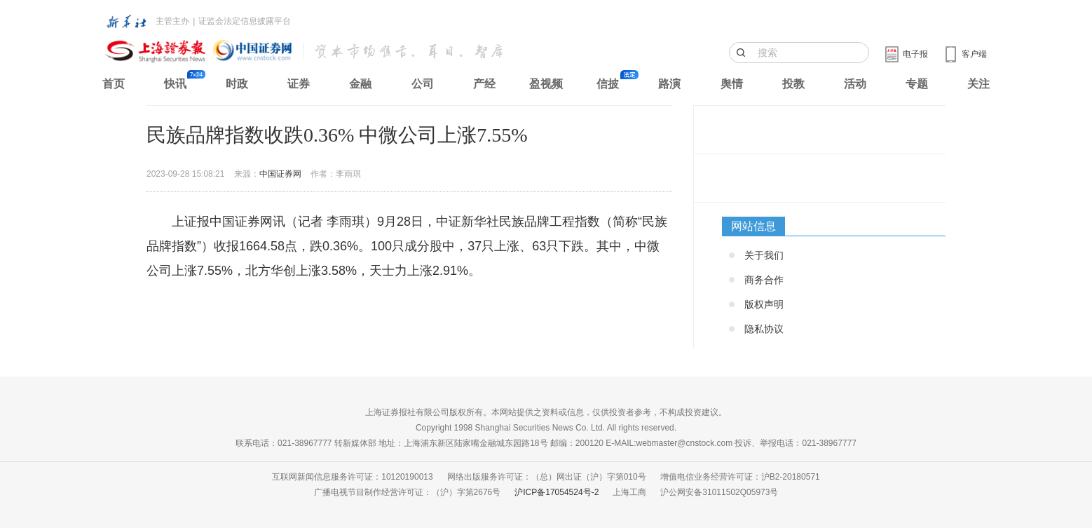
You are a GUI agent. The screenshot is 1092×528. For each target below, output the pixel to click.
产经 (484, 84)
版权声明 (764, 304)
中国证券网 (280, 174)
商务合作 (764, 279)
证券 (298, 84)
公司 (422, 84)
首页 (113, 84)
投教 (793, 84)
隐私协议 (764, 328)
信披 (607, 84)
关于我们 (764, 255)
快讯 (175, 84)
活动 (855, 84)
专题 (917, 84)
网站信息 (753, 226)
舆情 (732, 84)
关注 (978, 84)
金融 (360, 84)
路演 (669, 84)
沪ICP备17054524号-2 (556, 492)
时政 (237, 84)
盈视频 (546, 84)
